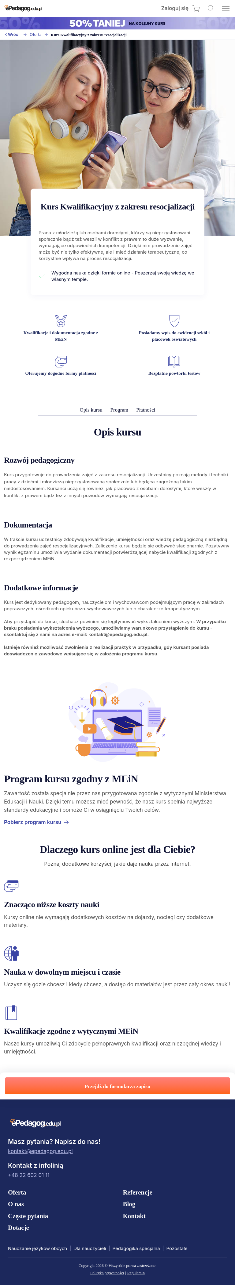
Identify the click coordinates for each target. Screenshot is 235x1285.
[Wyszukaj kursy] (211, 8)
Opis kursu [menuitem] (91, 410)
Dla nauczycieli (89, 1248)
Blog (129, 1204)
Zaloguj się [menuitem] (174, 8)
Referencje (137, 1192)
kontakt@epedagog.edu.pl (40, 1151)
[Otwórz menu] (225, 8)
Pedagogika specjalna (136, 1248)
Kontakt (134, 1216)
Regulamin (136, 1273)
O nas (16, 1204)
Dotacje (18, 1227)
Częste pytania (28, 1216)
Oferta (36, 34)
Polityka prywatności (107, 1273)
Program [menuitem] (119, 410)
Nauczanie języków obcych (37, 1248)
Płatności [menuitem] (145, 410)
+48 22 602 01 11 (29, 1175)
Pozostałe (177, 1248)
